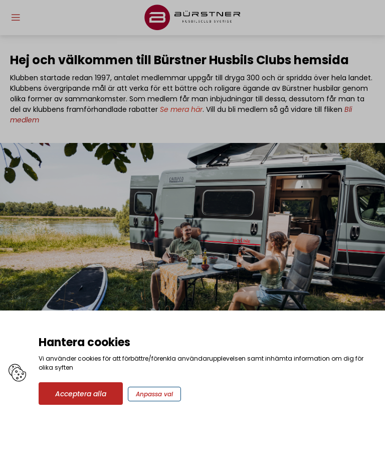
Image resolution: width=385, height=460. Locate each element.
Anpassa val (154, 394)
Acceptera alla (80, 394)
